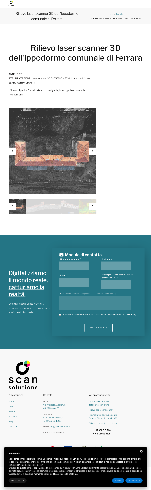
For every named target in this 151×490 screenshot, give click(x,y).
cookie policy (36, 465)
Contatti (13, 427)
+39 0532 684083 (52, 421)
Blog (11, 422)
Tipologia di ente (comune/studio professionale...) (117, 276)
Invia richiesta (98, 328)
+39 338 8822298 (53, 418)
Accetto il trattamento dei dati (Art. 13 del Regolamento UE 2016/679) (99, 314)
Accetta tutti (134, 480)
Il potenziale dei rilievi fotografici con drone (99, 403)
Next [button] (92, 151)
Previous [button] (12, 151)
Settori (12, 412)
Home (111, 14)
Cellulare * (108, 259)
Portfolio (119, 14)
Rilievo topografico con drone (103, 424)
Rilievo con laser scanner (101, 410)
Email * (64, 275)
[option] (52, 151)
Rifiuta (118, 480)
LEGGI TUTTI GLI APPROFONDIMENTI (103, 432)
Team (11, 407)
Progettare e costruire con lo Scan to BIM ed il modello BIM (103, 417)
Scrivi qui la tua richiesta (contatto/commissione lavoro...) (88, 294)
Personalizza (17, 480)
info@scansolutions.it (60, 427)
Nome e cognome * (70, 259)
